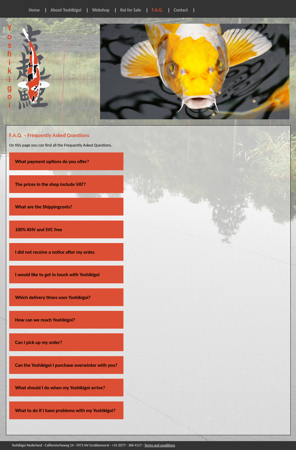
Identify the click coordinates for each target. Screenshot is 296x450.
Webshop (101, 10)
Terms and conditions (159, 445)
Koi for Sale (130, 10)
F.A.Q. (157, 10)
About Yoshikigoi (66, 10)
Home (34, 10)
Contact (181, 10)
